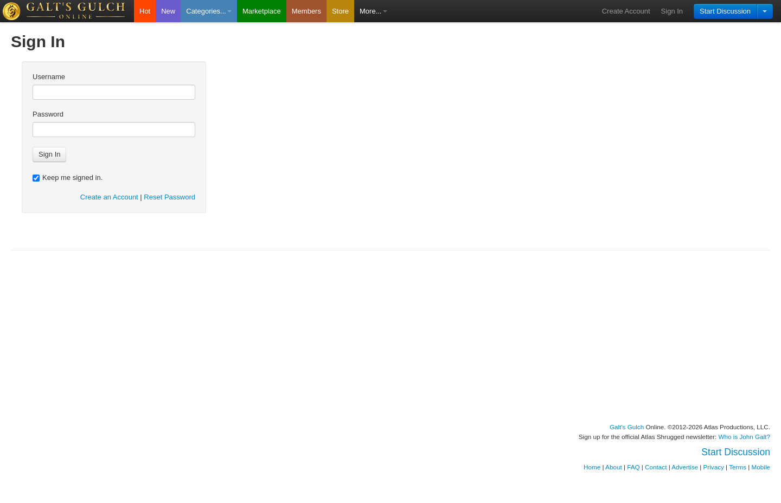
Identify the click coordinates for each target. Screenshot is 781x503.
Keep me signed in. (68, 177)
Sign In (672, 11)
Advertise (684, 466)
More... (373, 11)
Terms (737, 466)
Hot (144, 11)
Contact (656, 466)
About (613, 466)
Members (306, 11)
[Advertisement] (390, 336)
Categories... (209, 11)
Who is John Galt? (745, 436)
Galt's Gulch (627, 426)
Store (340, 11)
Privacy (713, 466)
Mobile (761, 466)
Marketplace (261, 11)
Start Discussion (725, 11)
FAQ (633, 466)
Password (48, 114)
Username (49, 77)
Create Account (626, 11)
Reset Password (169, 197)
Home (592, 466)
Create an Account (109, 197)
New (168, 11)
